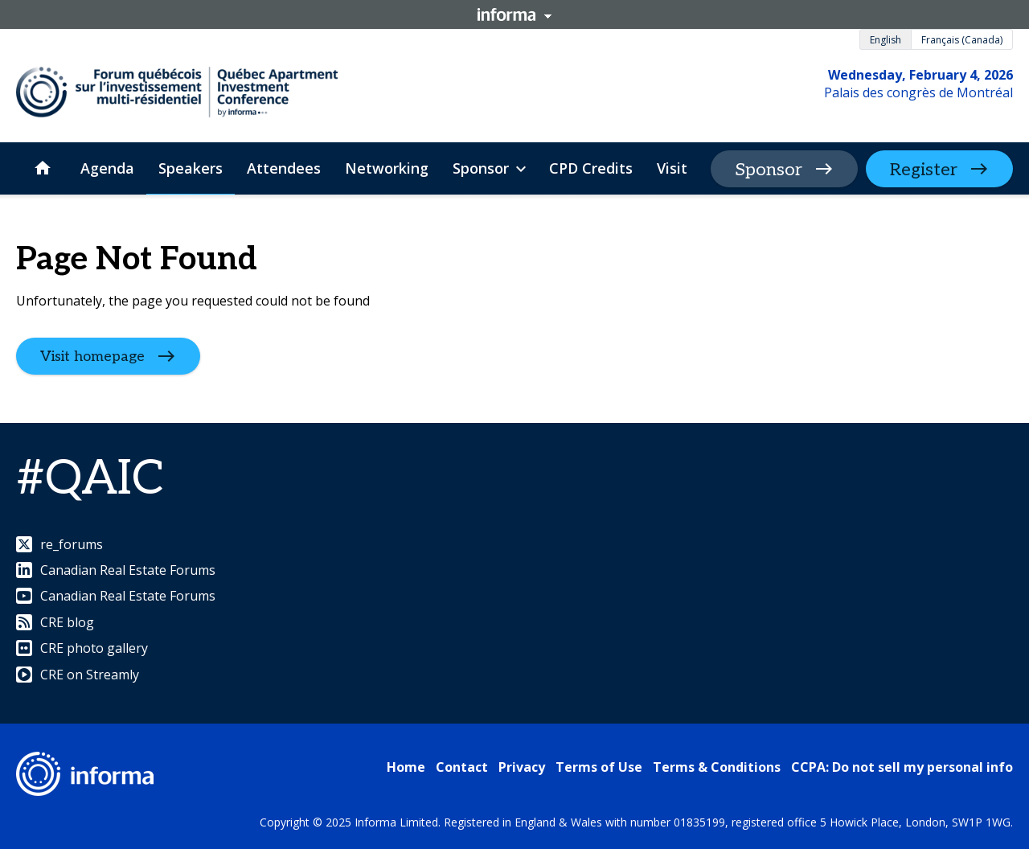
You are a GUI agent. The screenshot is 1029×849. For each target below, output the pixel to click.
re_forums (59, 544)
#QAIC (90, 479)
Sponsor (768, 169)
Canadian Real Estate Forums (115, 570)
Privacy (521, 767)
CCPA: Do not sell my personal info (902, 767)
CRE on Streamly (77, 674)
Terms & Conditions (717, 767)
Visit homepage (92, 355)
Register (923, 169)
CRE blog (55, 622)
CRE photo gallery (82, 648)
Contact (462, 767)
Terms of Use (598, 767)
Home (406, 767)
